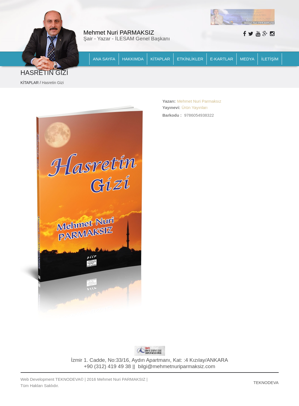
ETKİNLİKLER (190, 59)
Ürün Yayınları (195, 107)
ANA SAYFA (104, 59)
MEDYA (247, 59)
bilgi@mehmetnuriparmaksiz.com (176, 366)
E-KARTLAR (221, 59)
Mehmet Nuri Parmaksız (199, 101)
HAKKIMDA (133, 59)
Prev (217, 14)
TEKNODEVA (265, 382)
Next (226, 14)
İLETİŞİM (269, 59)
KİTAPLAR (160, 59)
